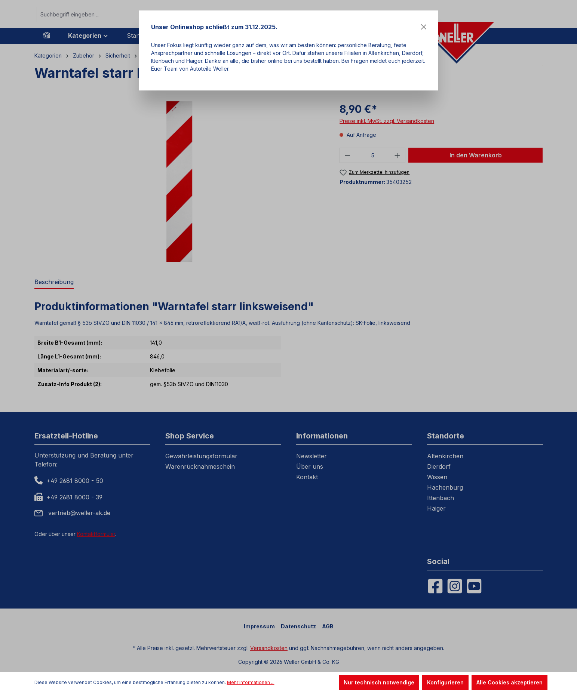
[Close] (423, 26)
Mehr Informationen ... (250, 682)
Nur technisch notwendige (379, 682)
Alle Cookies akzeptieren (509, 682)
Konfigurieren (445, 682)
